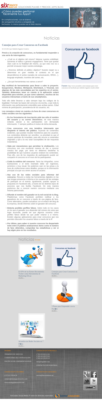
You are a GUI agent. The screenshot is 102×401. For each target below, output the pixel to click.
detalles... (21, 278)
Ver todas (37, 240)
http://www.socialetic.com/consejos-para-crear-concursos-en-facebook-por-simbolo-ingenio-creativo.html (80, 87)
